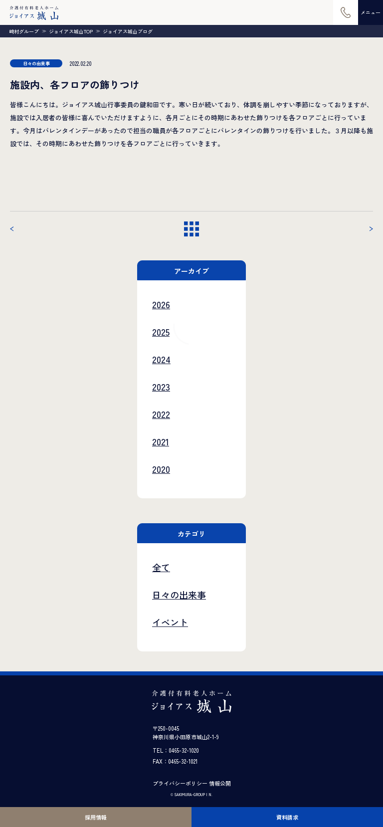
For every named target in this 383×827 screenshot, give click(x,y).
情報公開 (220, 783)
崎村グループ (24, 31)
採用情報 (96, 817)
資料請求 (287, 817)
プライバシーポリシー (180, 783)
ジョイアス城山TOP (71, 31)
